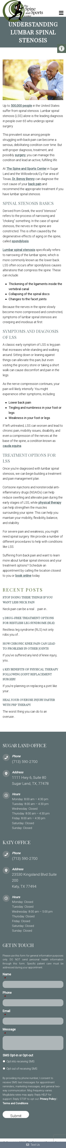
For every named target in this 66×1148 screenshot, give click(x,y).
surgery (20, 155)
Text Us (33, 1144)
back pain (34, 184)
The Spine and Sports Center (26, 168)
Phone (7, 995)
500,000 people (21, 105)
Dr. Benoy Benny (23, 179)
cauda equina (12, 446)
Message (9, 1031)
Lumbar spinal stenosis (19, 250)
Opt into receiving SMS (20, 1061)
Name (7, 976)
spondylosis (20, 241)
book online (23, 575)
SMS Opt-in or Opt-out (18, 1055)
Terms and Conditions (15, 1103)
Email (6, 1013)
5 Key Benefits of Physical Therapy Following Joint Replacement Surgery (30, 674)
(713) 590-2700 (25, 762)
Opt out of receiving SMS (22, 1068)
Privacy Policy (48, 1099)
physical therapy (49, 502)
